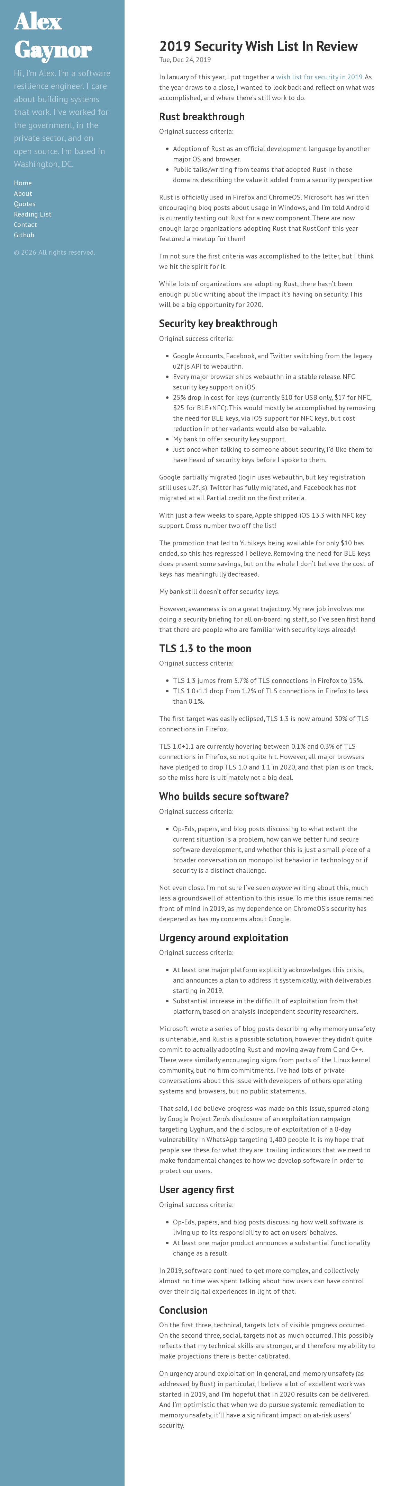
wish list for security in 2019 (319, 76)
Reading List (33, 214)
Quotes (25, 203)
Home (23, 182)
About (23, 193)
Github (24, 234)
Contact (25, 224)
